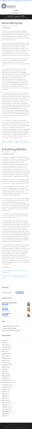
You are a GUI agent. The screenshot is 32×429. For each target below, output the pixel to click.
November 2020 (6, 353)
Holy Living (26, 141)
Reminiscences (10, 142)
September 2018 (6, 365)
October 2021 (5, 349)
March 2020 (5, 356)
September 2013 (6, 411)
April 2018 (4, 371)
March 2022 (5, 345)
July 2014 (4, 391)
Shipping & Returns (9, 427)
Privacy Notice (18, 427)
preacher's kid (18, 277)
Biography (20, 141)
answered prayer (20, 275)
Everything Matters (14, 149)
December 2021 (6, 347)
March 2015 (5, 373)
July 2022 (4, 342)
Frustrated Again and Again (9, 328)
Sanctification (17, 142)
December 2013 (6, 407)
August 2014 (5, 389)
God (13, 141)
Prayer (10, 275)
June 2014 (4, 393)
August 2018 (5, 367)
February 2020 (6, 358)
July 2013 (4, 416)
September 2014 (6, 387)
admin (16, 25)
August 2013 (5, 413)
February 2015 (6, 376)
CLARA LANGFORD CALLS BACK (10, 326)
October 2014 (5, 385)
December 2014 (6, 380)
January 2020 (5, 360)
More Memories (12, 23)
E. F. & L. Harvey (10, 277)
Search (20, 292)
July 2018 (4, 369)
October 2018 (5, 362)
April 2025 (4, 340)
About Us (25, 427)
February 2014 (6, 402)
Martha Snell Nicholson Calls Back (11, 330)
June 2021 (4, 351)
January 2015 (5, 378)
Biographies (9, 141)
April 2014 (4, 398)
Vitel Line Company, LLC (19, 424)
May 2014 (4, 396)
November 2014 (6, 382)
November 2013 (6, 409)
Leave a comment (25, 142)
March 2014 (5, 400)
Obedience (4, 142)
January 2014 (5, 404)
